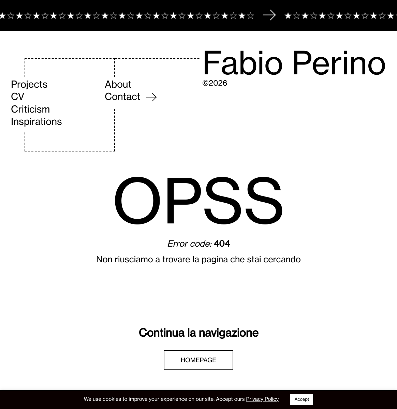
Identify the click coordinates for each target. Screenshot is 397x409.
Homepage (199, 360)
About (118, 84)
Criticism (30, 109)
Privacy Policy (262, 399)
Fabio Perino (294, 63)
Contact (123, 96)
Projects (29, 84)
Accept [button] (301, 399)
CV (17, 96)
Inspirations (36, 121)
